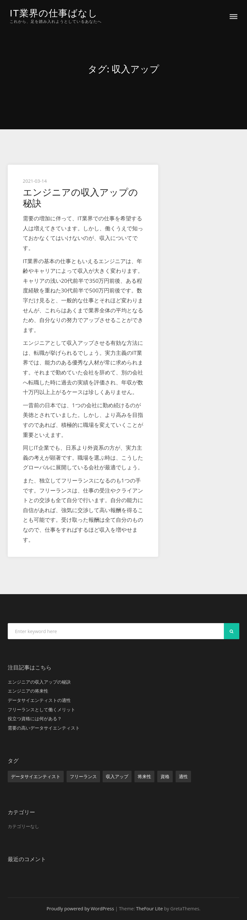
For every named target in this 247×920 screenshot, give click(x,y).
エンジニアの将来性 (28, 691)
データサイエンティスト (35, 776)
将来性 (144, 776)
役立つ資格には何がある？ (35, 718)
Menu (233, 16)
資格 (164, 776)
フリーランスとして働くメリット (41, 709)
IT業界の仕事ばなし (54, 13)
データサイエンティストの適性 (39, 700)
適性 (183, 776)
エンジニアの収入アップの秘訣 (80, 198)
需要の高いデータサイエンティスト (44, 728)
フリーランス (83, 776)
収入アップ (117, 776)
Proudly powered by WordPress (80, 909)
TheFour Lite (149, 909)
